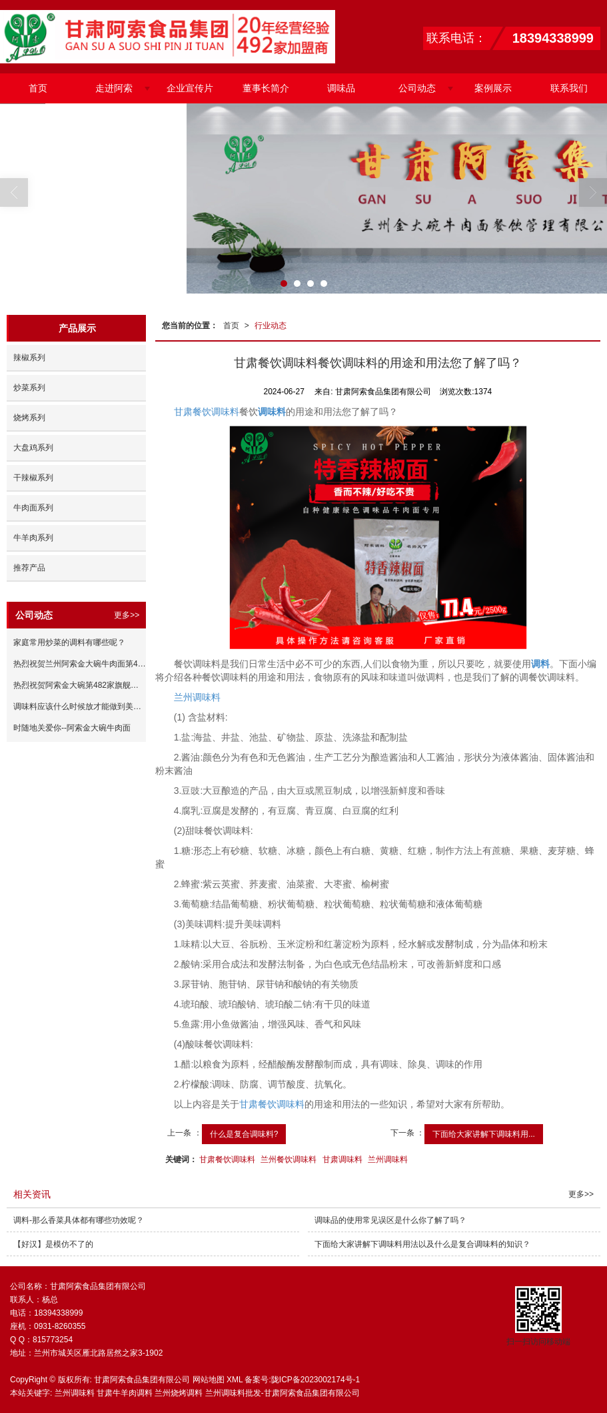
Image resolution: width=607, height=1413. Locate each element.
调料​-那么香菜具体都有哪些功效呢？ (78, 1220)
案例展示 (493, 88)
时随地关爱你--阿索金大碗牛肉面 (72, 728)
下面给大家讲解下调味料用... (483, 1134)
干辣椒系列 (33, 477)
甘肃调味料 (342, 1159)
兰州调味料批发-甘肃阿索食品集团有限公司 (282, 1393)
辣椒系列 (29, 357)
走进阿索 (114, 88)
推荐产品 (29, 567)
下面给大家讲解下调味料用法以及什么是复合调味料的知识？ (422, 1244)
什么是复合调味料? (244, 1134)
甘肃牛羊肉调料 (125, 1393)
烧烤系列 (29, 417)
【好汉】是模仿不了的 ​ (54, 1244)
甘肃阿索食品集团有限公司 (142, 1379)
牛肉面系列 (33, 507)
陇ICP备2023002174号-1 (315, 1379)
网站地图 (209, 1379)
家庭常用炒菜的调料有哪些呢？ (69, 642)
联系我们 (569, 88)
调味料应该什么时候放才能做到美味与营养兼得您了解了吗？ (79, 706)
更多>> (126, 615)
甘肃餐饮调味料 (206, 411)
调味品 (341, 88)
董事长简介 (266, 88)
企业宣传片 (190, 88)
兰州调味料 (197, 697)
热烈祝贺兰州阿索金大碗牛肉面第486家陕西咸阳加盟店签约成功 (79, 663)
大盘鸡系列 (33, 447)
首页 (38, 88)
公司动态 (417, 88)
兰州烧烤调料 (179, 1393)
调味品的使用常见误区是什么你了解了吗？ (390, 1220)
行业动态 (271, 325)
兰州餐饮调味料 (288, 1159)
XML (235, 1379)
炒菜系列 (29, 387)
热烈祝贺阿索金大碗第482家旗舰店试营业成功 (79, 685)
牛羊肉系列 (33, 537)
